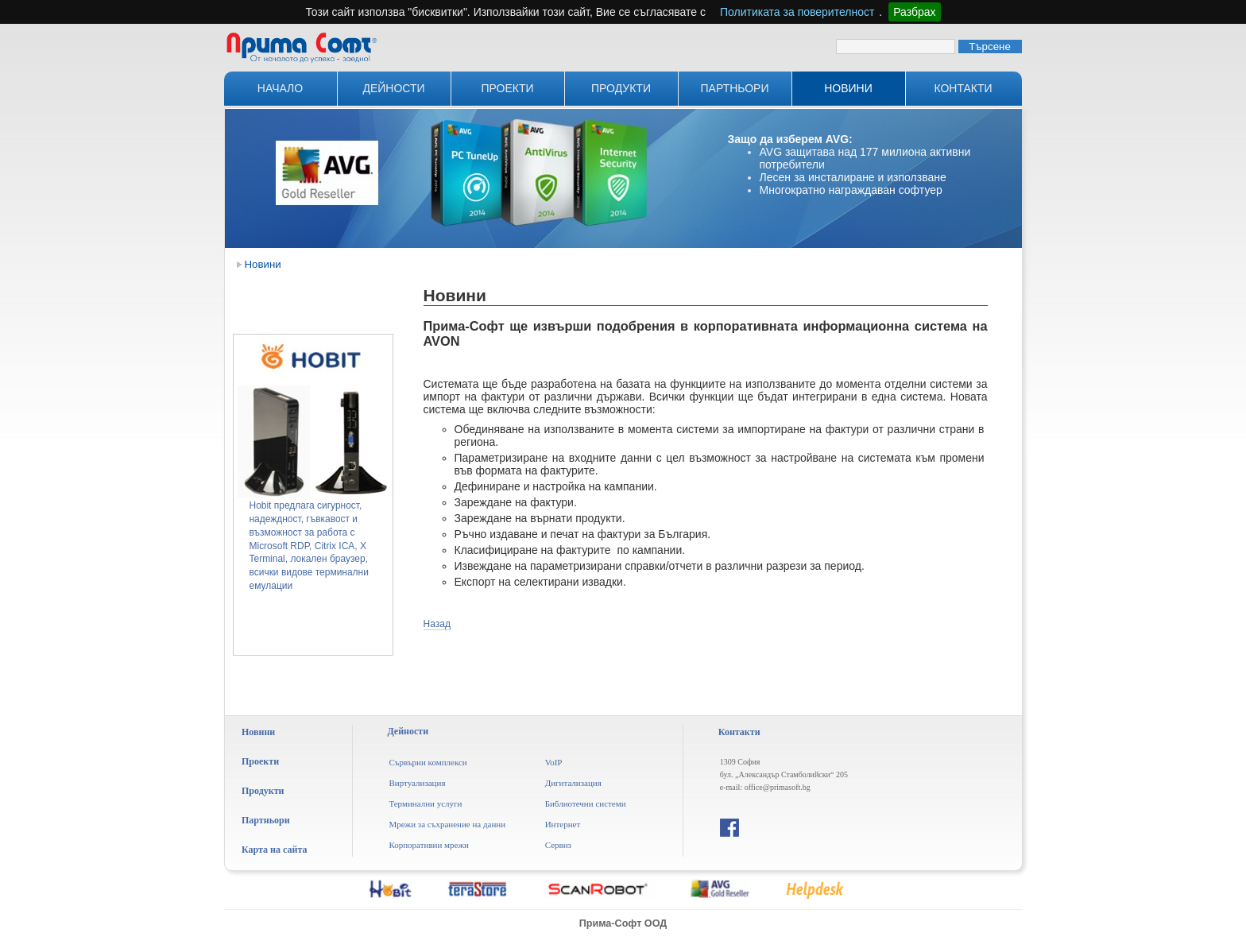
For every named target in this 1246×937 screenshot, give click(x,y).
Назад (437, 623)
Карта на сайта (274, 849)
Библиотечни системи (585, 803)
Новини (848, 88)
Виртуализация (417, 783)
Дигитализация (573, 783)
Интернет (563, 824)
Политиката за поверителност (797, 12)
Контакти (963, 88)
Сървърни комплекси (427, 762)
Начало (280, 88)
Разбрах (914, 12)
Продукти (621, 88)
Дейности (393, 88)
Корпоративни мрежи (429, 845)
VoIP (554, 762)
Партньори (735, 88)
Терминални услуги (425, 803)
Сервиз (558, 845)
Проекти (507, 88)
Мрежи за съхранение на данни (447, 824)
